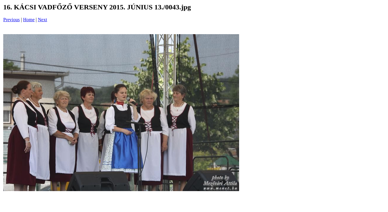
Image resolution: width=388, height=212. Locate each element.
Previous (11, 19)
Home (28, 19)
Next (42, 19)
